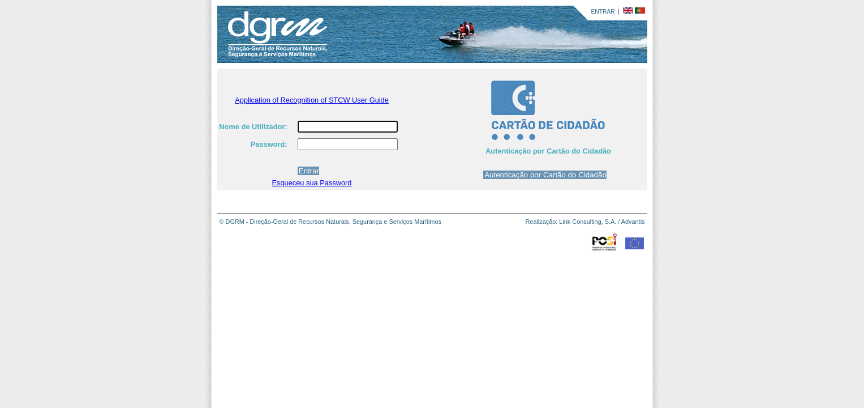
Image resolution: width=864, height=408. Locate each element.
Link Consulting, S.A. (587, 221)
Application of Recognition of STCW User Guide (312, 100)
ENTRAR (603, 11)
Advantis (633, 221)
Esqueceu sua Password (312, 182)
